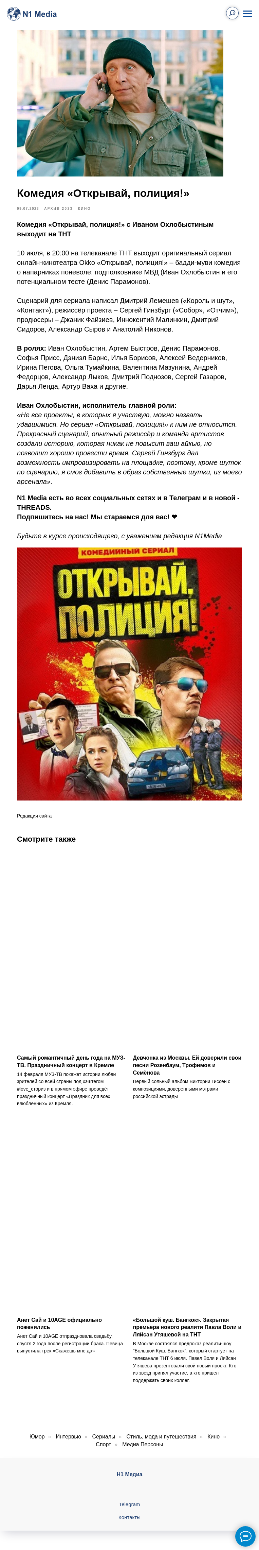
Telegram (129, 1494)
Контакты (129, 1507)
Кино (213, 1426)
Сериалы (103, 1426)
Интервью (68, 1426)
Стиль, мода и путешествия (161, 1426)
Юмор (37, 1426)
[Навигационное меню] (247, 14)
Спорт (103, 1434)
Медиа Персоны (142, 1434)
